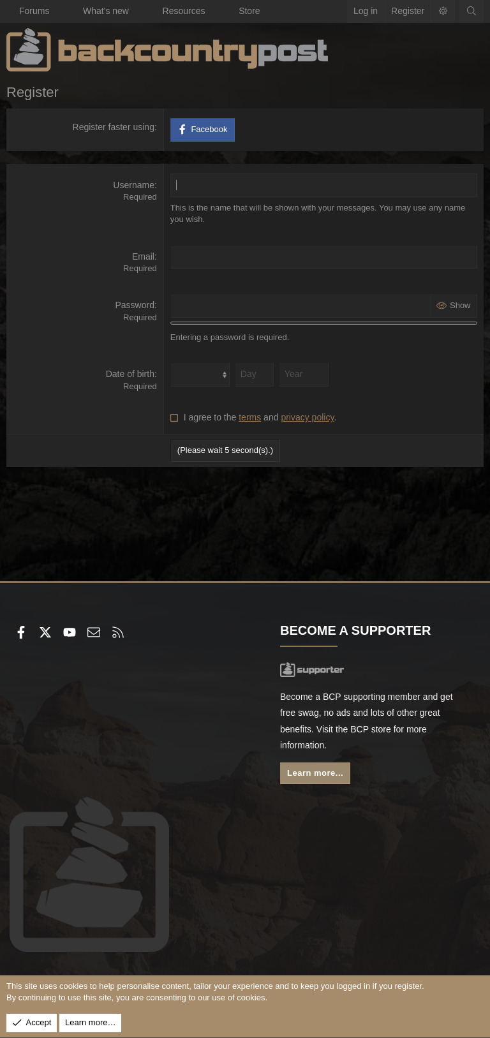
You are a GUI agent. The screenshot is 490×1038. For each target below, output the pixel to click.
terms (250, 417)
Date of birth (130, 374)
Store (249, 11)
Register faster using (113, 127)
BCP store (370, 729)
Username (133, 185)
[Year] (304, 374)
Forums (34, 11)
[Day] (254, 374)
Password (134, 305)
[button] (60, 11)
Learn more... (315, 773)
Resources (184, 11)
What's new (106, 11)
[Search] (471, 11)
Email (143, 256)
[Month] (200, 374)
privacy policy (307, 417)
